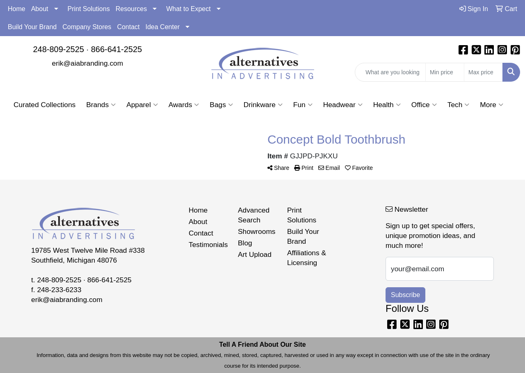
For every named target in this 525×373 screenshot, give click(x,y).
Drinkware (263, 105)
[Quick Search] (390, 72)
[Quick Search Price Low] (444, 72)
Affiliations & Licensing (306, 258)
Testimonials (208, 244)
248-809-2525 (58, 49)
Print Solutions (89, 8)
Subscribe (405, 294)
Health (387, 105)
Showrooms (257, 231)
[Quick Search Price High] (483, 72)
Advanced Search (253, 215)
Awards (184, 105)
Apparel (142, 105)
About (39, 8)
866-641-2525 (116, 49)
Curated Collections (44, 105)
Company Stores (86, 26)
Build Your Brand (32, 26)
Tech (458, 105)
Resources (131, 8)
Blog (245, 243)
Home (16, 8)
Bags (221, 105)
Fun (303, 105)
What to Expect (188, 8)
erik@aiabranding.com (87, 63)
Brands (101, 105)
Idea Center (163, 26)
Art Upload (255, 254)
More (491, 105)
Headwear (343, 105)
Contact (128, 26)
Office (424, 105)
